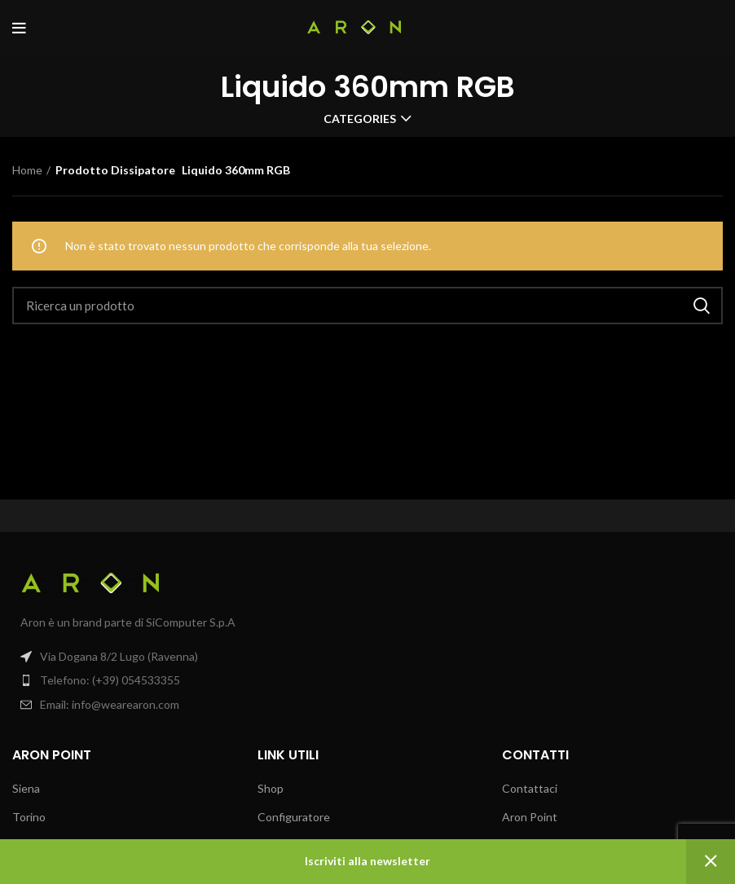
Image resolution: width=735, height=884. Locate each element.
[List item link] (183, 680)
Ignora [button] (710, 861)
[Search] (367, 305)
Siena (26, 788)
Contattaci (529, 788)
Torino (29, 817)
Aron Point (529, 817)
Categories (359, 119)
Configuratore (293, 817)
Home (27, 170)
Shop (270, 788)
